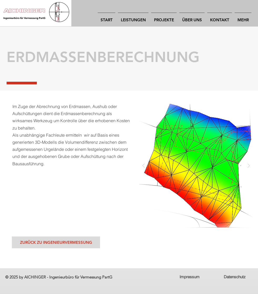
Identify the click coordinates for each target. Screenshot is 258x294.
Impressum (190, 276)
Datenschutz (235, 276)
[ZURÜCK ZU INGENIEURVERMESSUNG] (56, 242)
